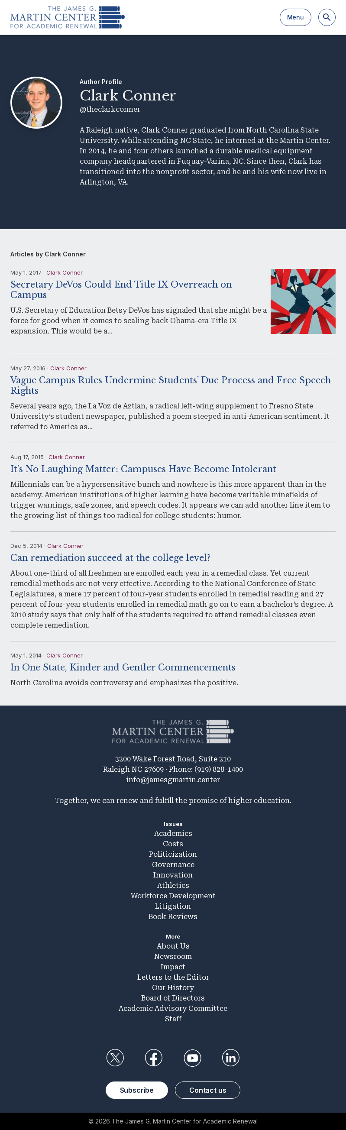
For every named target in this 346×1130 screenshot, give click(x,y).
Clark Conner (64, 272)
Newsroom (173, 956)
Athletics (173, 885)
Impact (173, 967)
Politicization (173, 854)
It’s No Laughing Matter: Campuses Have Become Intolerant (143, 469)
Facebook (153, 1058)
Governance (173, 865)
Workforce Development (173, 896)
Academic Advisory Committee (173, 1008)
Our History (173, 988)
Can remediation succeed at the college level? (110, 558)
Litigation (173, 906)
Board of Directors (173, 998)
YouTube (192, 1058)
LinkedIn (230, 1058)
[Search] (327, 17)
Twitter (115, 1058)
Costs (173, 844)
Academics (173, 833)
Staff (173, 1019)
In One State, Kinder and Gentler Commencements (123, 667)
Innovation (173, 875)
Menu (295, 17)
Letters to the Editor (173, 977)
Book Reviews (173, 917)
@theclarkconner (110, 109)
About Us (173, 946)
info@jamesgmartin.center (173, 780)
